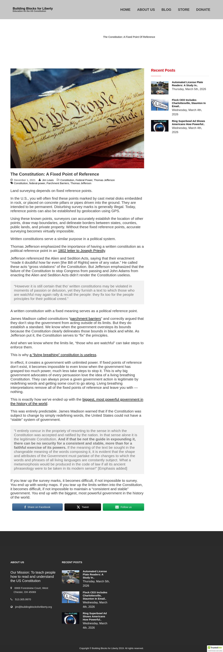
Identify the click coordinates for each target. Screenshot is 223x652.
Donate (203, 9)
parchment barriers (85, 319)
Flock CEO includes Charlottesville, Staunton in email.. (189, 103)
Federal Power (84, 180)
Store (184, 9)
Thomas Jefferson (104, 180)
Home (125, 9)
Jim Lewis (48, 180)
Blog (166, 9)
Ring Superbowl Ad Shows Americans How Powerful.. (188, 122)
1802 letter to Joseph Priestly (81, 251)
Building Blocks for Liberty (33, 8)
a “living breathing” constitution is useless (63, 355)
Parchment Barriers (58, 183)
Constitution (91, 36)
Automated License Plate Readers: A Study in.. (187, 84)
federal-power (37, 183)
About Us (146, 9)
